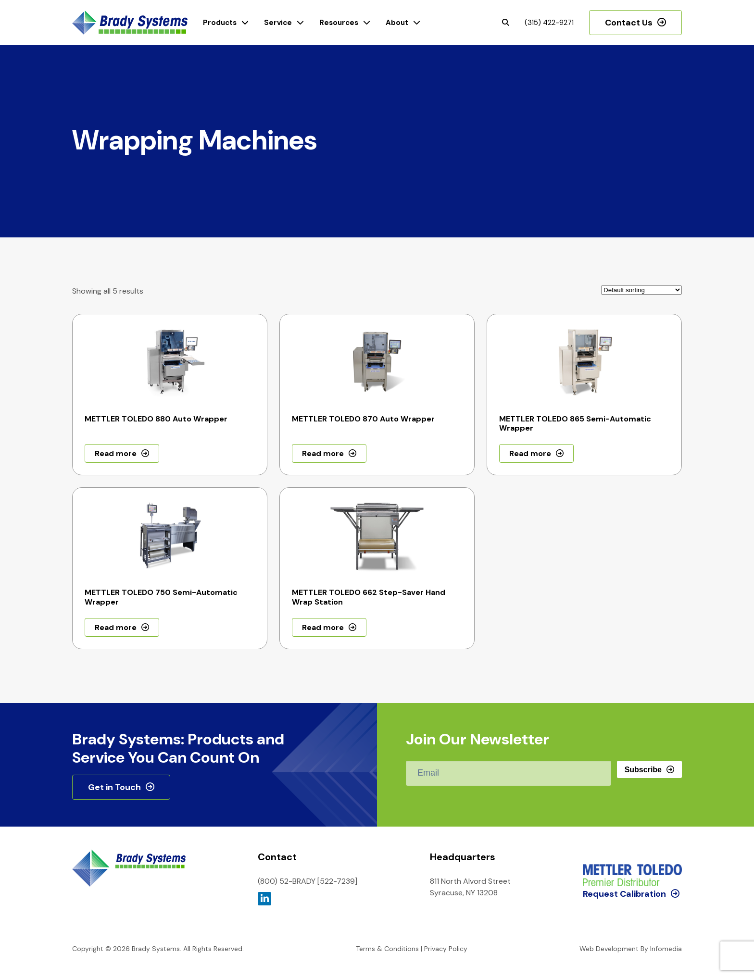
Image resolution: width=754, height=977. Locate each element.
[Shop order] (641, 290)
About (397, 22)
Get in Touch (114, 787)
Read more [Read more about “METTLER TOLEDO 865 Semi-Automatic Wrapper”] (530, 453)
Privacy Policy (445, 948)
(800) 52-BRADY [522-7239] (307, 881)
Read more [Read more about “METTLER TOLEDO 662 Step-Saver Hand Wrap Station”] (323, 627)
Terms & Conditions (387, 948)
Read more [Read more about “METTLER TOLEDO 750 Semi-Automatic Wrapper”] (116, 627)
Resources (338, 22)
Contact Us (629, 22)
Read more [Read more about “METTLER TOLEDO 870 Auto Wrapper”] (323, 453)
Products (220, 22)
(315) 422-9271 (549, 22)
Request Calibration (624, 854)
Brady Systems (130, 23)
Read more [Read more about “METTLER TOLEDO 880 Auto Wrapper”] (116, 453)
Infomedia (666, 948)
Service (278, 22)
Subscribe (643, 770)
